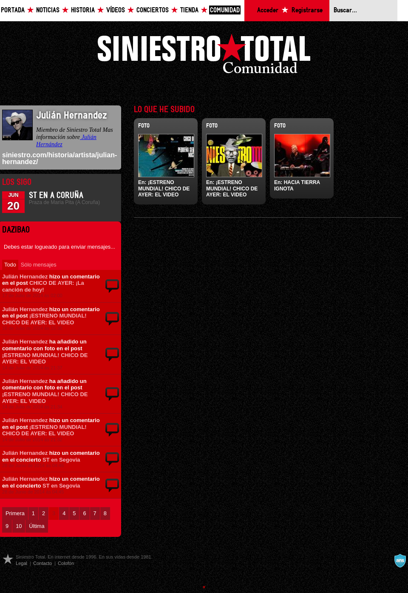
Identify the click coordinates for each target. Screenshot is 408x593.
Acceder (267, 10)
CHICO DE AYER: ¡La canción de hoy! (43, 286)
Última (36, 526)
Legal (21, 563)
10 (19, 526)
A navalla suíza (400, 560)
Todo (10, 264)
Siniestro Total (204, 56)
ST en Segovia (61, 460)
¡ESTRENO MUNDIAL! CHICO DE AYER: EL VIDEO (44, 319)
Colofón (66, 563)
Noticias (48, 10)
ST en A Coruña (56, 195)
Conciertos (152, 10)
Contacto (42, 563)
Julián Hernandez (25, 276)
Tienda (189, 10)
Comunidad (225, 10)
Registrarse (307, 10)
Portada (13, 10)
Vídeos (115, 10)
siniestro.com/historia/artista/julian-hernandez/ (59, 158)
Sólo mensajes (39, 264)
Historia (83, 10)
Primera (15, 513)
